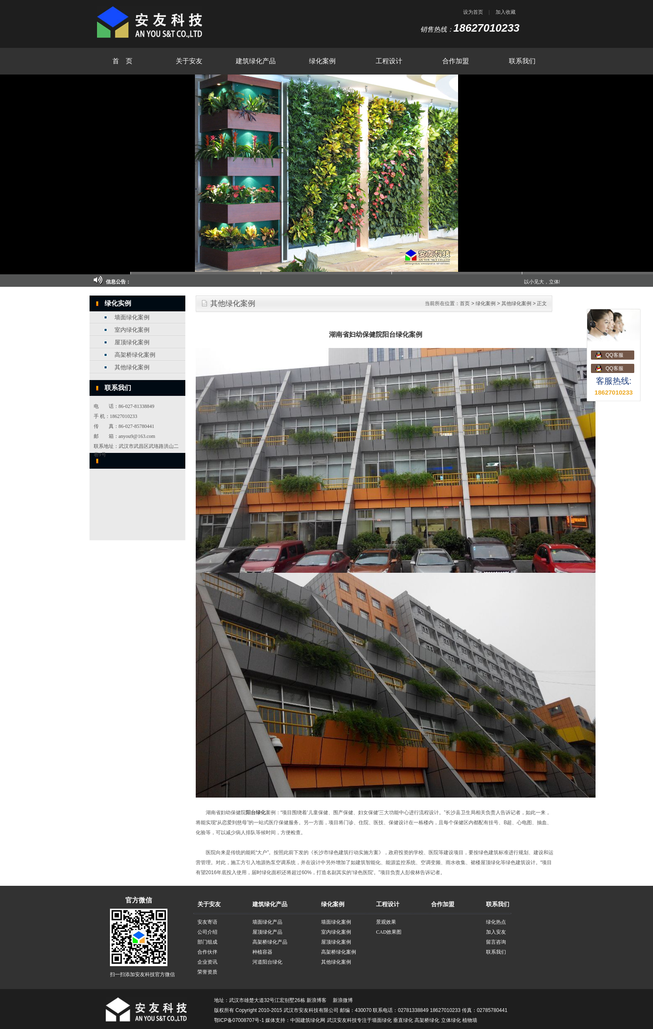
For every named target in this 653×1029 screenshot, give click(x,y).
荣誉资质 (207, 972)
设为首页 (473, 12)
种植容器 (262, 952)
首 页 (122, 61)
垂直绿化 (403, 1020)
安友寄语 (207, 922)
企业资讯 (207, 962)
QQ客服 (614, 355)
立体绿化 (451, 1020)
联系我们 (522, 61)
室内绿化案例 (132, 330)
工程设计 (389, 61)
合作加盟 (455, 61)
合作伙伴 (207, 952)
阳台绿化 (256, 812)
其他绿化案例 (132, 367)
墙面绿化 (382, 1020)
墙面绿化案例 (132, 317)
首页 (465, 303)
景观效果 (386, 922)
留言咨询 (496, 942)
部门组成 (207, 942)
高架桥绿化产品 (269, 942)
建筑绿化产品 (256, 61)
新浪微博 (343, 1000)
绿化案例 (322, 61)
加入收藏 (506, 12)
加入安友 (496, 932)
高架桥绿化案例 (135, 355)
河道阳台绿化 (267, 962)
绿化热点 (496, 922)
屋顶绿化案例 (132, 342)
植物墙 (469, 1020)
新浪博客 (316, 1000)
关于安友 (189, 61)
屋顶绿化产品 (267, 932)
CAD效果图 (388, 932)
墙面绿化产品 (267, 922)
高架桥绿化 (426, 1020)
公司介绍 (207, 932)
